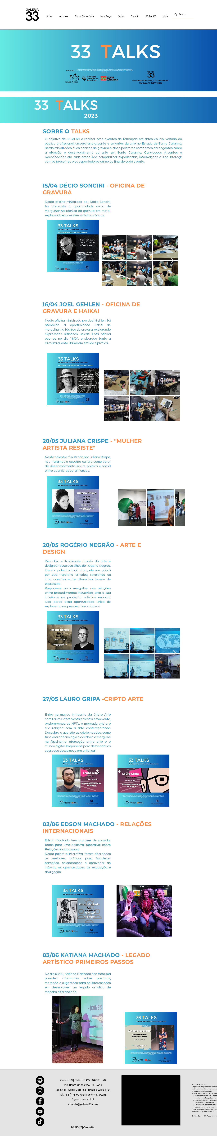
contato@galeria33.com (83, 1104)
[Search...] (183, 14)
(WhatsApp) (98, 1094)
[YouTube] (40, 1111)
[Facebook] (40, 1101)
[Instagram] (40, 1090)
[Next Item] (172, 260)
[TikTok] (40, 1121)
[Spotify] (40, 1080)
